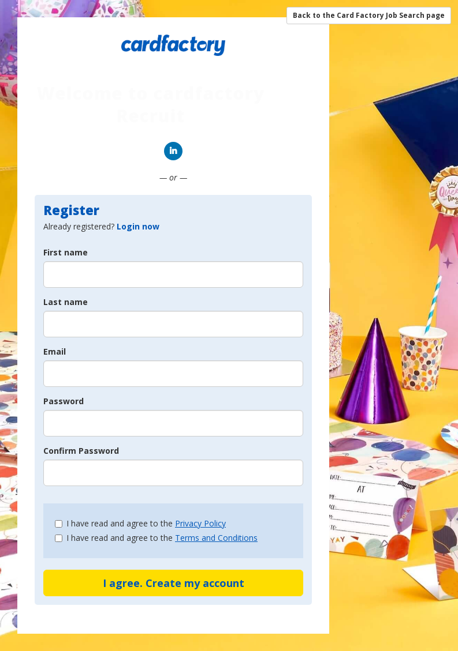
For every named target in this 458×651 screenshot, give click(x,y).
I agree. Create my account (173, 583)
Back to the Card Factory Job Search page (369, 15)
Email (54, 351)
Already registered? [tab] (101, 226)
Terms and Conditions (216, 537)
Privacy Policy (200, 523)
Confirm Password (81, 450)
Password (63, 401)
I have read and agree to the (140, 523)
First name (65, 252)
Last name (65, 301)
